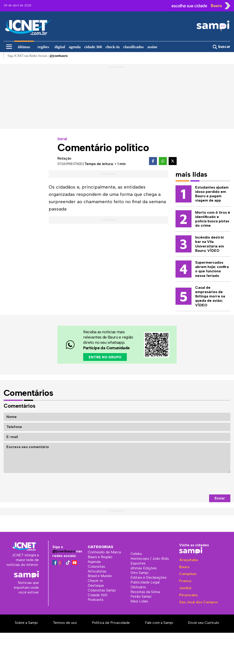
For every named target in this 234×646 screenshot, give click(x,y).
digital (60, 47)
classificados (133, 47)
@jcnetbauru (63, 551)
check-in (113, 47)
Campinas (188, 574)
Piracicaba (188, 595)
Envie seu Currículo (203, 622)
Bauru (184, 567)
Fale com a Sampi (159, 622)
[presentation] (195, 484)
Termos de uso (65, 622)
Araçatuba (188, 560)
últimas (24, 47)
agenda (75, 47)
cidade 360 (93, 47)
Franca (185, 581)
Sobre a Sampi (26, 622)
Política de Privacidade (111, 622)
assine (152, 47)
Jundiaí (185, 588)
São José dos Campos (198, 602)
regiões (43, 47)
